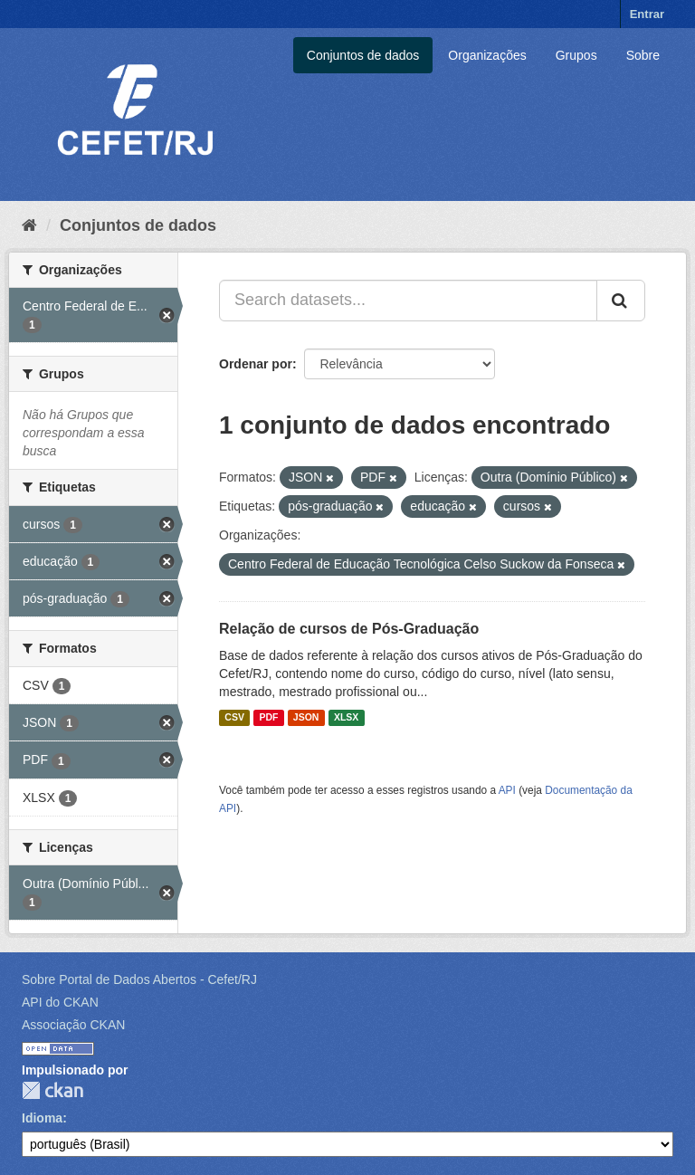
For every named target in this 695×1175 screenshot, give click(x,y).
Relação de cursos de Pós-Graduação (349, 628)
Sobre (643, 55)
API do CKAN (60, 1002)
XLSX (346, 717)
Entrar (647, 14)
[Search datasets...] (408, 300)
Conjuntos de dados (363, 55)
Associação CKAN (73, 1024)
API (507, 790)
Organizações (487, 55)
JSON (306, 717)
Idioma (42, 1118)
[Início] (29, 225)
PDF (268, 717)
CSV (234, 717)
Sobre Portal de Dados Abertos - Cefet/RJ (139, 979)
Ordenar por (255, 364)
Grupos (576, 55)
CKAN (52, 1090)
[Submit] (620, 300)
